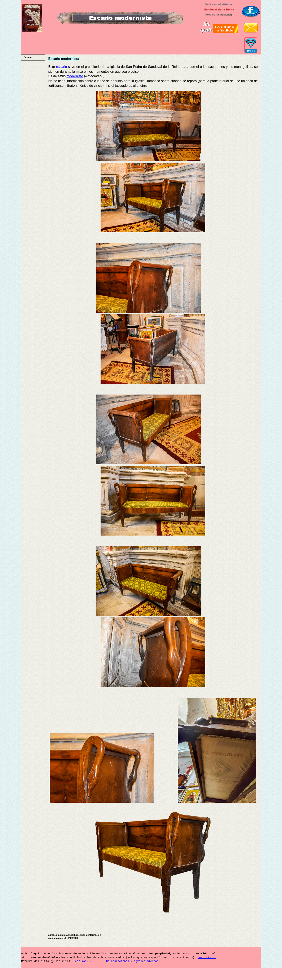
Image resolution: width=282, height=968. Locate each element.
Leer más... (207, 957)
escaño (61, 67)
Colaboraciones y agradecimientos (132, 961)
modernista (75, 76)
